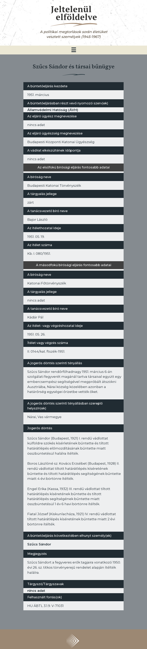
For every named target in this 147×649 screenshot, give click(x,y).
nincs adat (36, 590)
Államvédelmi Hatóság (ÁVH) (52, 110)
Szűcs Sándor (39, 544)
